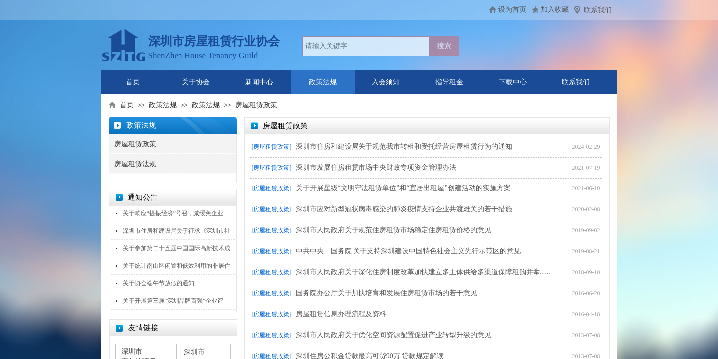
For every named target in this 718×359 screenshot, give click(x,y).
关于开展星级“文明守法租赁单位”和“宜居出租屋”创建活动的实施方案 (403, 188)
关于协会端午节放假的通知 (158, 283)
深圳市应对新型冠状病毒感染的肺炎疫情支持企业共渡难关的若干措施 (404, 209)
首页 (133, 82)
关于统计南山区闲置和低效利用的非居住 (176, 265)
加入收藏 (555, 9)
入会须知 (386, 82)
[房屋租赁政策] (272, 146)
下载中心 (513, 82)
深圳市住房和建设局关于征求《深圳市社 (176, 230)
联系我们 (598, 10)
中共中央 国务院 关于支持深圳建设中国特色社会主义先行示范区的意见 (408, 251)
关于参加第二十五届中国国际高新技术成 (176, 248)
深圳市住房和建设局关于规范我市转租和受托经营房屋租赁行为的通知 (404, 146)
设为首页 (512, 9)
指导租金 (449, 82)
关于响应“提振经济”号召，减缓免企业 (173, 213)
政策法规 (323, 82)
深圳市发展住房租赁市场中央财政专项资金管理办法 (376, 167)
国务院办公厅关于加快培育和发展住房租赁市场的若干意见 (386, 293)
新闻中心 (259, 82)
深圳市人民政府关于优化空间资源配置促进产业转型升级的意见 (393, 335)
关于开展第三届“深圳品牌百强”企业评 (173, 300)
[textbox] (365, 46)
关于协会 (196, 82)
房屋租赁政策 (256, 105)
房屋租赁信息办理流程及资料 (341, 314)
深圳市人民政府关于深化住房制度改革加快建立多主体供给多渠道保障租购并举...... (423, 272)
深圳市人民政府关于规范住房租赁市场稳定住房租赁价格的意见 (393, 230)
